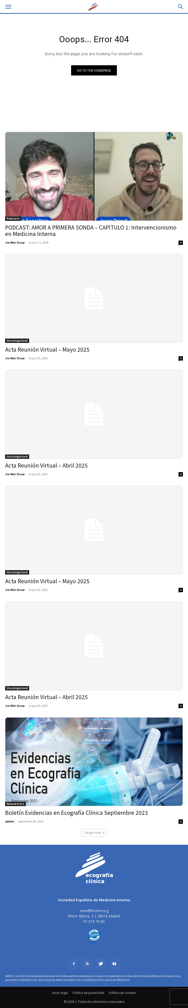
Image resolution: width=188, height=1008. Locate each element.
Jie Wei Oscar (15, 242)
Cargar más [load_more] (94, 832)
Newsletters (15, 804)
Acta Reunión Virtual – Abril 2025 (46, 465)
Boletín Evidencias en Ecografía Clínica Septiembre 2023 (76, 812)
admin (9, 821)
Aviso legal (60, 993)
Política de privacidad (88, 993)
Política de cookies (122, 993)
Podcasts (13, 218)
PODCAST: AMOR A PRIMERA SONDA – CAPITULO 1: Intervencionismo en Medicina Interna (90, 230)
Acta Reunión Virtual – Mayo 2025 (47, 349)
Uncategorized (17, 340)
